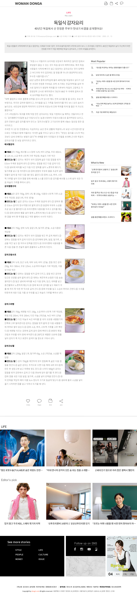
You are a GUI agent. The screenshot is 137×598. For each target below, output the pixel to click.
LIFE (68, 12)
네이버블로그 (96, 549)
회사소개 (69, 587)
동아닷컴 (62, 587)
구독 (125, 574)
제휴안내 (89, 587)
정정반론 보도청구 (51, 587)
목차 (118, 574)
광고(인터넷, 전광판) (79, 587)
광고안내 (26, 587)
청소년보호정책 (116, 587)
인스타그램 (81, 549)
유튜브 (89, 549)
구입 (132, 574)
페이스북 (75, 549)
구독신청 (19, 587)
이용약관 (95, 587)
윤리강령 (32, 587)
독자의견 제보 (40, 587)
